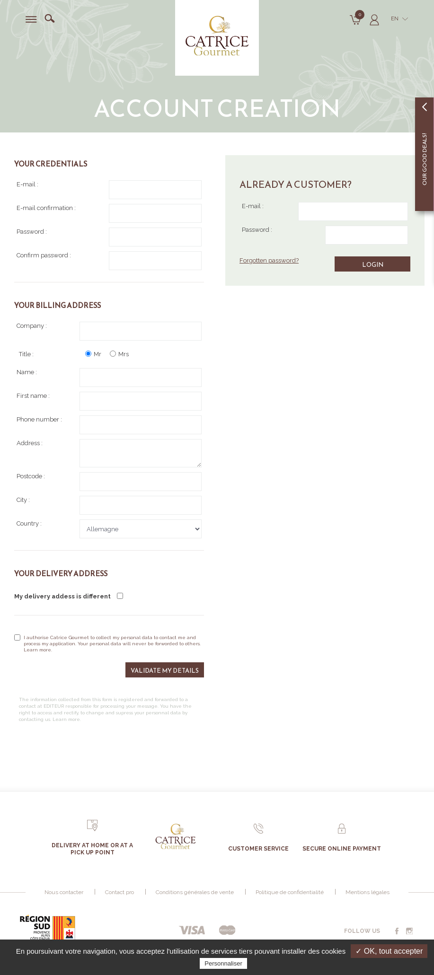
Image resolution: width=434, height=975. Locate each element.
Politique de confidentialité (290, 892)
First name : (109, 401)
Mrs (119, 354)
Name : (109, 377)
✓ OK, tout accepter (389, 951)
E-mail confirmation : (109, 213)
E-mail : (325, 211)
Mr (93, 354)
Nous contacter (63, 892)
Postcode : (109, 481)
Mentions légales (367, 892)
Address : (109, 453)
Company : (109, 331)
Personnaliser (223, 963)
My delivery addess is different (68, 596)
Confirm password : (109, 260)
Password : (325, 235)
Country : (109, 528)
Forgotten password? (269, 260)
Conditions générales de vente (195, 892)
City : (109, 505)
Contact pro (119, 892)
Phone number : (109, 424)
